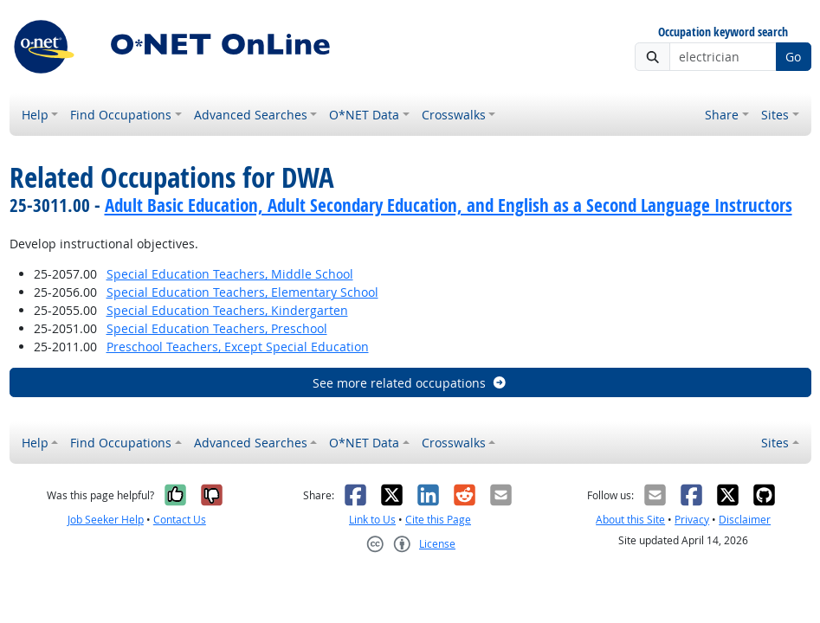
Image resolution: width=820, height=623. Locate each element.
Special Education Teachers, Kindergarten (227, 310)
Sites (775, 114)
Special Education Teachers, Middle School (230, 274)
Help (35, 114)
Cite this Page (438, 519)
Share (722, 114)
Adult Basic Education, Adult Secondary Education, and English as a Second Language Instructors (448, 205)
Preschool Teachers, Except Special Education (238, 346)
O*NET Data (364, 114)
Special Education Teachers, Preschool (217, 328)
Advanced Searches (250, 114)
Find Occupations (120, 114)
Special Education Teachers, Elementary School (242, 292)
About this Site (630, 519)
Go (793, 56)
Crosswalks (454, 114)
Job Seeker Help (106, 519)
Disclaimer (745, 519)
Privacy (692, 519)
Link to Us (372, 519)
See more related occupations (410, 383)
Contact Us (179, 519)
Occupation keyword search (723, 32)
